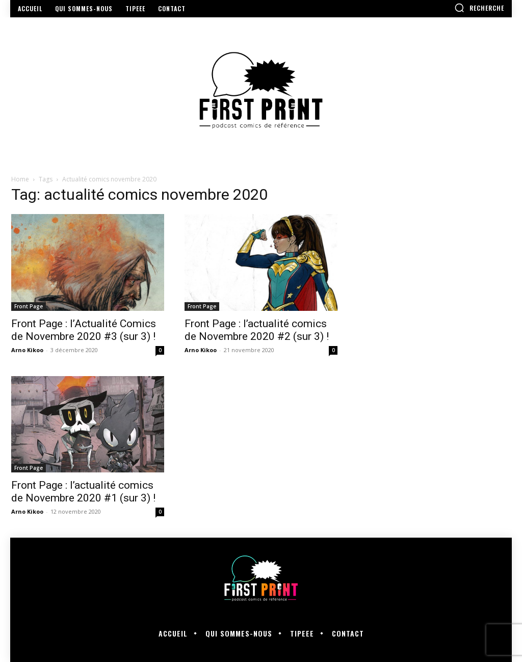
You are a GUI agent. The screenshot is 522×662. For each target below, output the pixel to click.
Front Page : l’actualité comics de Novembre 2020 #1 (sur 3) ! (83, 491)
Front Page (28, 306)
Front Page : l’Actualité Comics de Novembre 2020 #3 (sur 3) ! (83, 329)
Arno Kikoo (27, 350)
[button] (479, 8)
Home (20, 179)
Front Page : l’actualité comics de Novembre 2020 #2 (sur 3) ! (257, 329)
